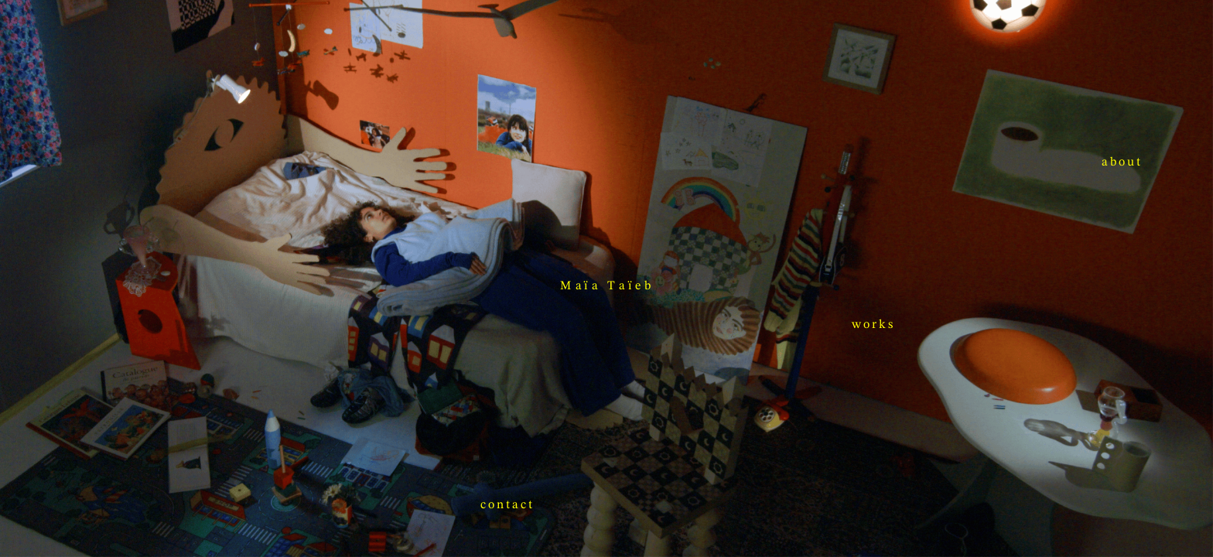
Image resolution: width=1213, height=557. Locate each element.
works (246, 479)
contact (1094, 412)
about (671, 309)
